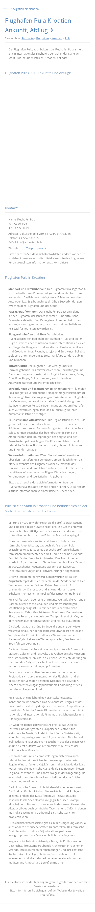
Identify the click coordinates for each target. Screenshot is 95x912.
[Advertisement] (47, 180)
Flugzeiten (42, 38)
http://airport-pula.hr (33, 248)
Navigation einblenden (25, 9)
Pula (67, 38)
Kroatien (56, 38)
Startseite (28, 38)
